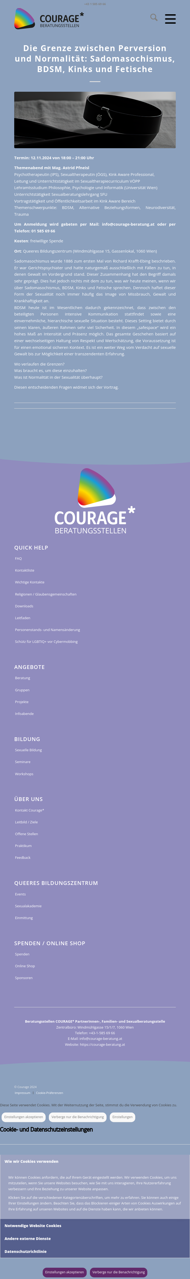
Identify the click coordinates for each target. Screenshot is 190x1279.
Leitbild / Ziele (26, 822)
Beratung (22, 677)
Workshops (24, 773)
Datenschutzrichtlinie (26, 1251)
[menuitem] (151, 18)
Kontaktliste (24, 570)
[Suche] (151, 18)
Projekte (21, 701)
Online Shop (25, 965)
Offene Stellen (26, 833)
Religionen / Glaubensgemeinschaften (45, 594)
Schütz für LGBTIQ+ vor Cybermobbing (46, 641)
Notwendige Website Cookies (33, 1225)
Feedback (23, 857)
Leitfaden (22, 617)
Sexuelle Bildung (28, 749)
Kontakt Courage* (29, 810)
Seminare (23, 761)
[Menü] (167, 18)
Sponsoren (23, 977)
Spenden (22, 954)
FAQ (18, 558)
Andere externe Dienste (28, 1238)
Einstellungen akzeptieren (23, 1117)
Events (20, 894)
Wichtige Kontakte (30, 582)
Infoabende (24, 713)
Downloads (24, 606)
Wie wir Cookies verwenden (32, 1161)
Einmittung (24, 917)
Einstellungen (122, 1117)
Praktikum (23, 845)
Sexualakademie (28, 906)
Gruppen (22, 690)
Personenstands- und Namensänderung (47, 629)
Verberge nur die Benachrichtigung (78, 1117)
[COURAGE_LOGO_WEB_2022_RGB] (66, 18)
